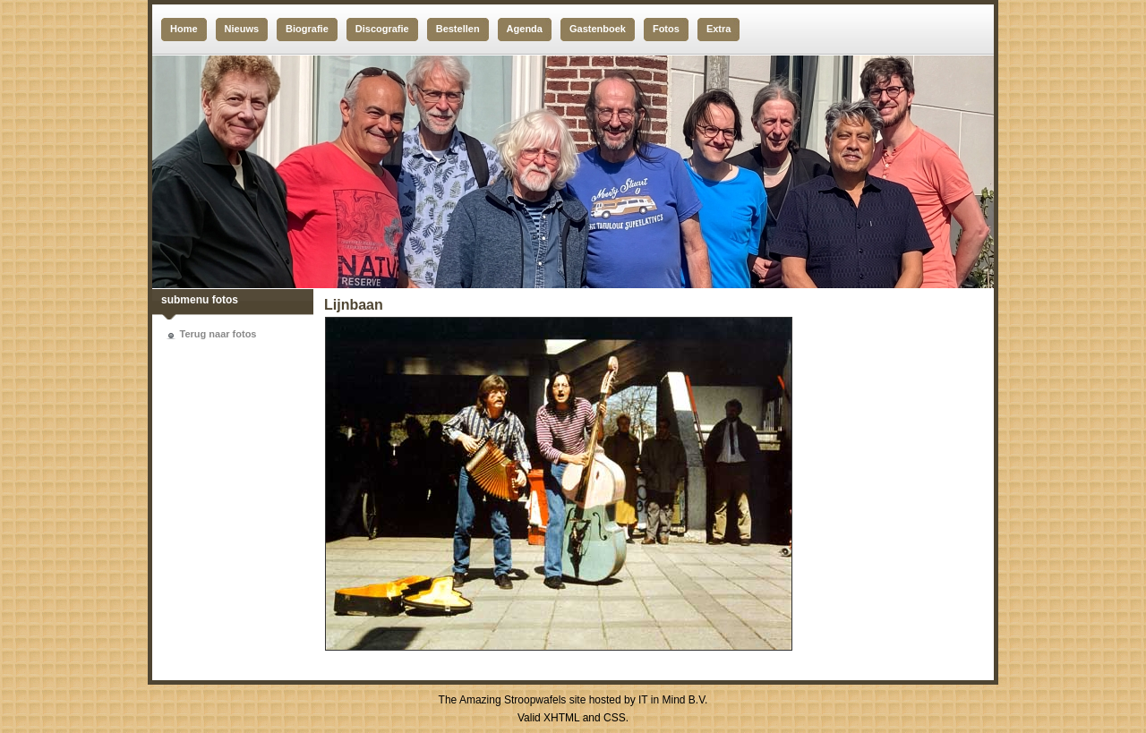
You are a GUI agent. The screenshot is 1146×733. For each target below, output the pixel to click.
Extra (718, 28)
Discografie (382, 28)
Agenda (525, 28)
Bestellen (458, 28)
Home (184, 28)
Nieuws (242, 28)
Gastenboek (597, 28)
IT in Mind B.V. (672, 700)
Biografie (307, 28)
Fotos (666, 28)
